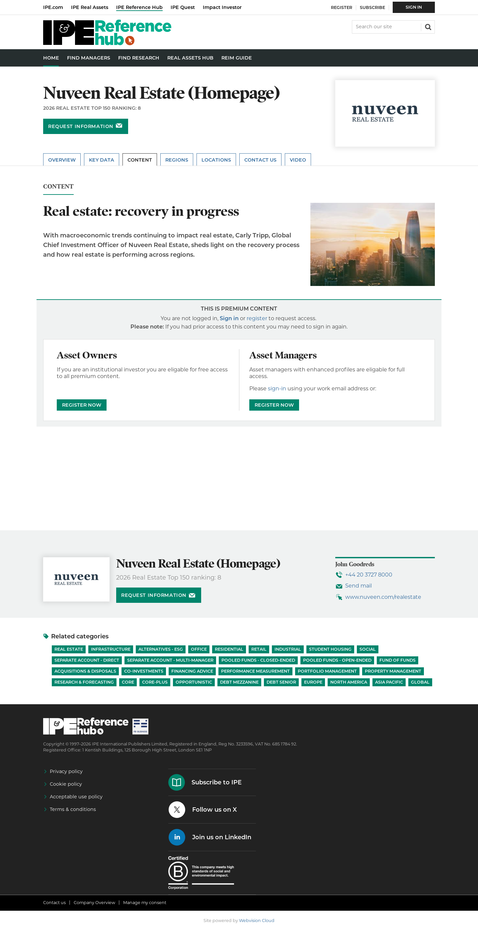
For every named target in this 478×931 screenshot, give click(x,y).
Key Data (101, 160)
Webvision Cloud (257, 920)
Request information (81, 126)
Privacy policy (66, 771)
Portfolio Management (327, 671)
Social (367, 649)
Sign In (414, 7)
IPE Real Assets (89, 7)
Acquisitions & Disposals (85, 671)
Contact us (54, 902)
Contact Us (260, 160)
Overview (62, 160)
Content (139, 160)
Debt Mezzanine (239, 682)
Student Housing (330, 649)
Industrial (288, 649)
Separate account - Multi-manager (170, 660)
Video (298, 160)
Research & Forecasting (84, 682)
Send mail (358, 586)
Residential (229, 649)
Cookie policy (66, 784)
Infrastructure (110, 649)
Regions (176, 160)
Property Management (393, 671)
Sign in (229, 318)
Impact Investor (222, 7)
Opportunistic (194, 682)
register (257, 318)
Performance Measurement (255, 671)
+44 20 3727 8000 (368, 575)
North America (348, 682)
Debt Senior (281, 682)
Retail (259, 649)
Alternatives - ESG (160, 649)
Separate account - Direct (86, 660)
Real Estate (68, 649)
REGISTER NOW (81, 405)
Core (128, 682)
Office (199, 649)
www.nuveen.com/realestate (383, 597)
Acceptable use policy (76, 797)
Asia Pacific (389, 682)
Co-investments (143, 671)
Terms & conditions (73, 809)
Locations (216, 160)
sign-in (277, 388)
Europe (313, 682)
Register (341, 7)
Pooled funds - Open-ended (337, 660)
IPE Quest (183, 7)
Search (428, 26)
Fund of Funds (397, 660)
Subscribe (372, 7)
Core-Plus (155, 682)
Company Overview (94, 902)
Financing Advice (192, 671)
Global (420, 682)
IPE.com (53, 7)
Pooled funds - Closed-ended (258, 660)
